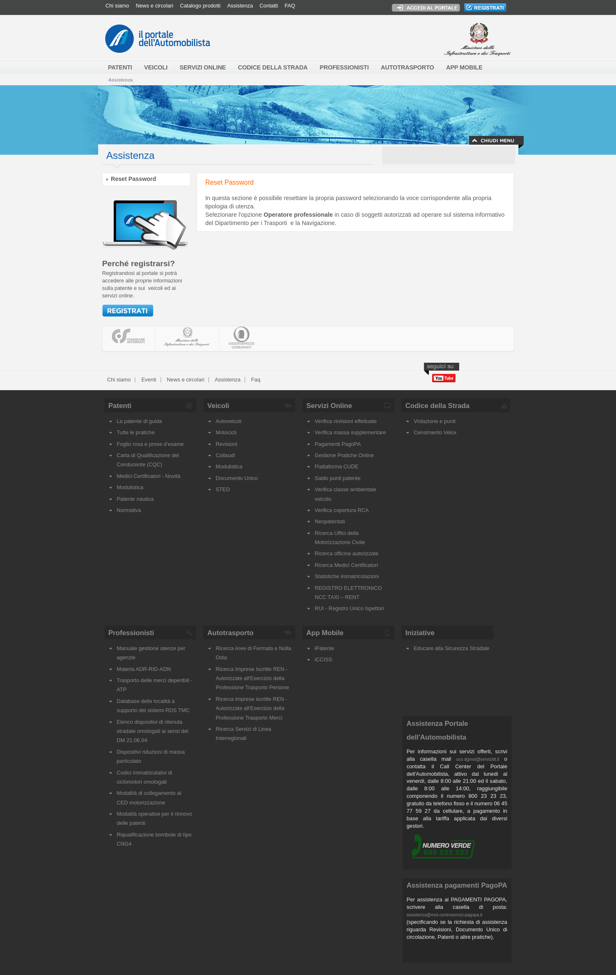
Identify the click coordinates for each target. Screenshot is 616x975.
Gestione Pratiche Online (344, 455)
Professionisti (131, 633)
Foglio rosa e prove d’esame (150, 444)
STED (223, 489)
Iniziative (420, 633)
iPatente (324, 648)
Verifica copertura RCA (342, 510)
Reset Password (133, 179)
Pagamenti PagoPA (338, 444)
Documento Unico (237, 478)
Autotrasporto (231, 633)
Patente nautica (135, 499)
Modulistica (130, 487)
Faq (255, 379)
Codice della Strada (438, 406)
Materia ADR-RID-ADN (144, 669)
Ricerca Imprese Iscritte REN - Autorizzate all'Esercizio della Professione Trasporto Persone (252, 678)
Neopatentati (330, 521)
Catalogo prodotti (200, 5)
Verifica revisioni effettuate (346, 421)
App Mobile (325, 633)
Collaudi (225, 455)
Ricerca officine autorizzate (347, 553)
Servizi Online (329, 406)
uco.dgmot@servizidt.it (478, 759)
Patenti (120, 406)
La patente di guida (139, 421)
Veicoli (219, 406)
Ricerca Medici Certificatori (346, 565)
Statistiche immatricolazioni (347, 576)
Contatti (269, 5)
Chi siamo (117, 5)
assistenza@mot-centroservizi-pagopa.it (444, 915)
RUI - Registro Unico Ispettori (349, 608)
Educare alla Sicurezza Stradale (452, 648)
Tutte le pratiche (136, 432)
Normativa (129, 510)
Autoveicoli (229, 421)
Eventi (148, 379)
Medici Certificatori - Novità (149, 476)
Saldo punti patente (338, 478)
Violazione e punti (435, 421)
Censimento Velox (435, 432)
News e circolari (154, 5)
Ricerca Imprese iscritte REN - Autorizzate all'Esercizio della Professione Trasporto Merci (251, 708)
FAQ (289, 5)
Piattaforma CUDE (337, 466)
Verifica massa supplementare (350, 432)
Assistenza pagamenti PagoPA (457, 885)
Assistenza (240, 5)
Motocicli (226, 432)
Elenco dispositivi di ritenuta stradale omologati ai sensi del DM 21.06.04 (152, 731)
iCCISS (323, 659)
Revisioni (226, 444)
